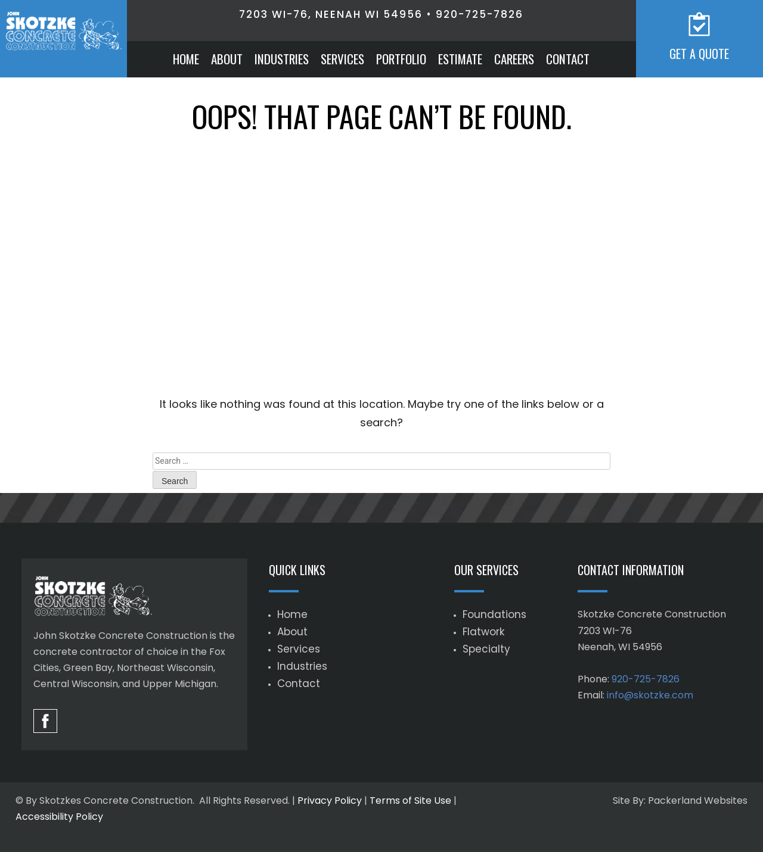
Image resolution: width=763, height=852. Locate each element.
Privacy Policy (329, 800)
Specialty (486, 649)
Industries (282, 58)
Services (342, 58)
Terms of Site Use (410, 800)
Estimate (460, 58)
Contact (568, 58)
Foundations (494, 614)
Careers (514, 58)
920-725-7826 (479, 14)
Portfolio (401, 58)
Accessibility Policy (59, 816)
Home (186, 58)
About (227, 58)
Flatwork (483, 632)
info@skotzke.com (650, 695)
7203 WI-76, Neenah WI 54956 (331, 14)
